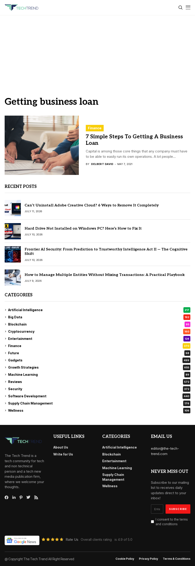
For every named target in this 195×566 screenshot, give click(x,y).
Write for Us (63, 454)
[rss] (36, 497)
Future (99, 353)
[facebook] (6, 497)
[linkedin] (14, 497)
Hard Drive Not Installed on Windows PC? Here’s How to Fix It (83, 228)
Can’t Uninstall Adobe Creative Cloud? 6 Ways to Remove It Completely (92, 205)
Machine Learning (99, 374)
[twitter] (28, 497)
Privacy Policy (148, 558)
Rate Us (72, 539)
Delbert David (102, 164)
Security (99, 389)
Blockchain (99, 324)
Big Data (99, 317)
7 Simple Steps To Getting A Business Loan (134, 139)
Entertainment (99, 338)
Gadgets (99, 360)
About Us (60, 447)
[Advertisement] (97, 50)
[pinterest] (20, 497)
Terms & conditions (176, 558)
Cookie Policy (124, 558)
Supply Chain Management (99, 403)
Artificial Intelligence (99, 310)
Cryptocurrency (99, 331)
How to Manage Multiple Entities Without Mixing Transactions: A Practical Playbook (105, 275)
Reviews (99, 382)
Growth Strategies (99, 367)
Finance (95, 128)
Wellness (99, 410)
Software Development (99, 396)
